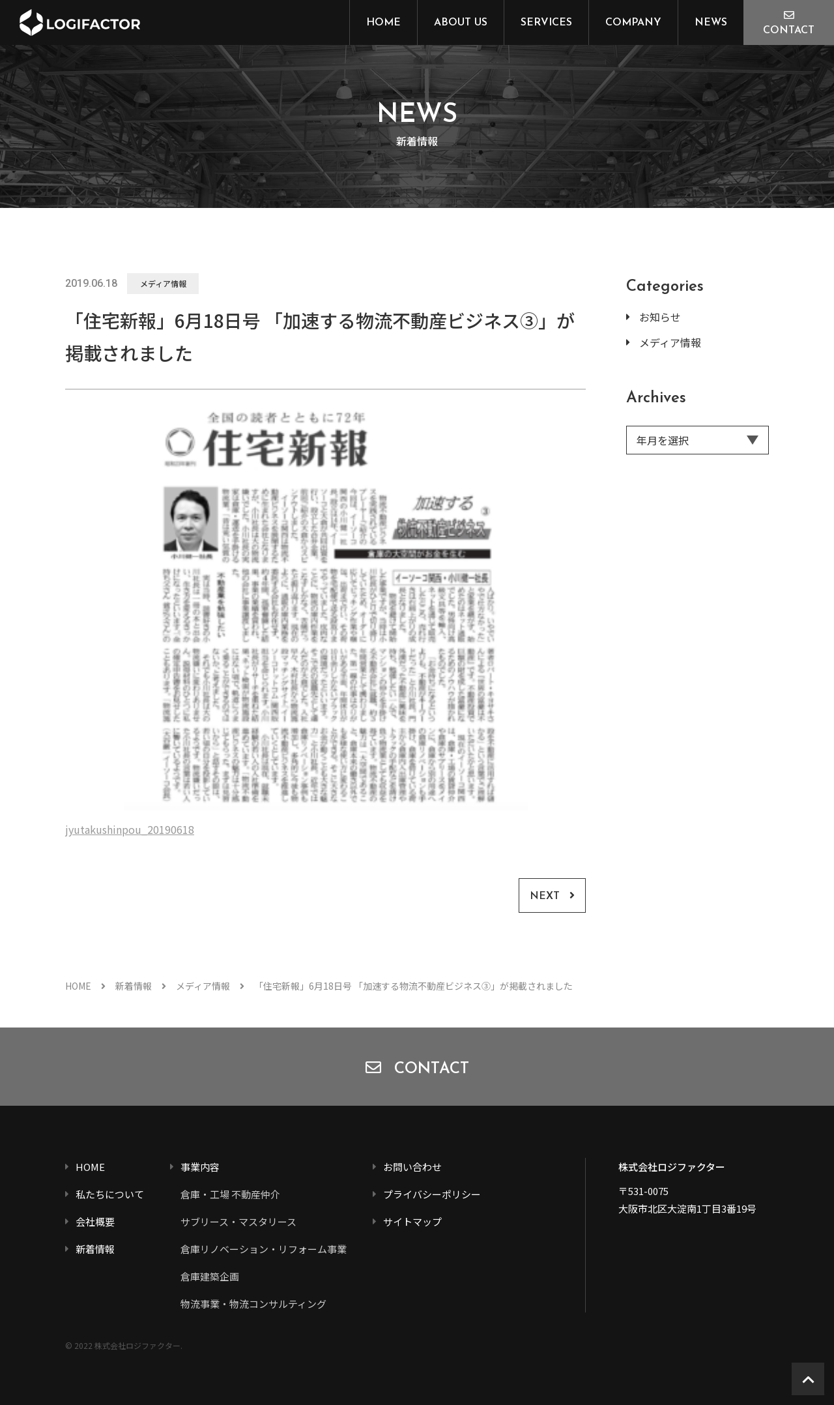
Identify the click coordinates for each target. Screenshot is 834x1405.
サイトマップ (412, 1221)
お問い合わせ (412, 1167)
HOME (383, 23)
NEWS (711, 23)
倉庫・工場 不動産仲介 (230, 1194)
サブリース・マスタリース (238, 1221)
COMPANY (633, 23)
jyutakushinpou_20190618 (129, 829)
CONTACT (788, 30)
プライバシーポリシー (432, 1194)
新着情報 (133, 985)
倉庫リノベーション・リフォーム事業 (263, 1249)
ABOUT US (460, 23)
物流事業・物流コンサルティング (253, 1303)
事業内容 (200, 1167)
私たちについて (110, 1194)
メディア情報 (163, 283)
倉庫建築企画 (209, 1276)
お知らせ (660, 317)
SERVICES (546, 23)
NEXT (545, 896)
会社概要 (95, 1221)
